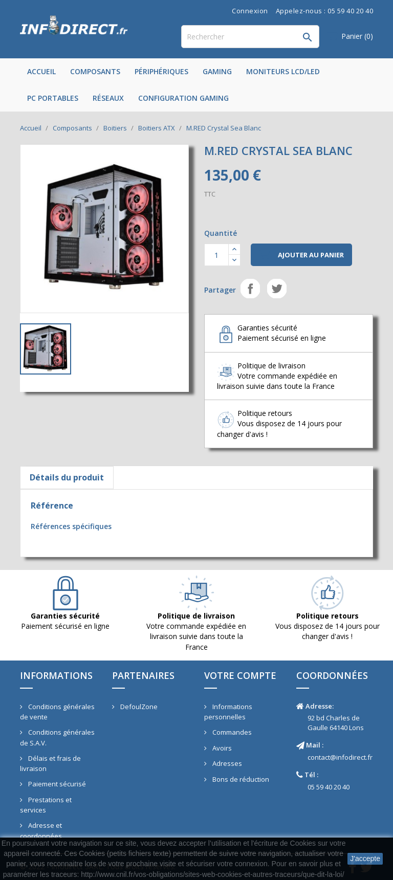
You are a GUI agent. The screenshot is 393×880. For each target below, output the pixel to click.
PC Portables (52, 98)
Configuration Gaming (183, 98)
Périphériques (161, 71)
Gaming (217, 71)
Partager (250, 288)
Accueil (41, 71)
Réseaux (108, 98)
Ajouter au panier (301, 255)
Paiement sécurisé (56, 783)
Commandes (231, 732)
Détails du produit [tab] (67, 477)
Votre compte (240, 675)
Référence (52, 505)
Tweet (277, 288)
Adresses (226, 763)
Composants (95, 71)
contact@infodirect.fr (340, 757)
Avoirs (221, 748)
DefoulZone (138, 706)
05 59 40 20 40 (329, 786)
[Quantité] (216, 255)
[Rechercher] (250, 36)
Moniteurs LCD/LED (283, 71)
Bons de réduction (240, 779)
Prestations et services (46, 805)
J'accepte (365, 858)
